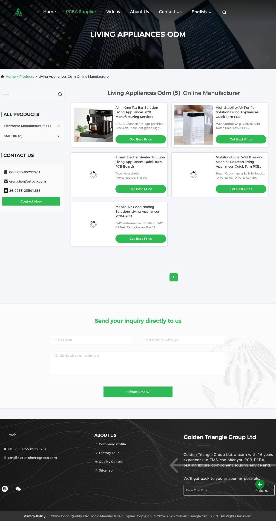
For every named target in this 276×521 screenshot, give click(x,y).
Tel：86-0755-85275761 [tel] (25, 449)
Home (49, 11)
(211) (27, 126)
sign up (261, 490)
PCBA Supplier (81, 11)
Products (26, 76)
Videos (113, 11)
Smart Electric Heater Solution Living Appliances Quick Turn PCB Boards (140, 162)
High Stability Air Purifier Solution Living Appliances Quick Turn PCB (237, 112)
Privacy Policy (34, 516)
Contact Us (170, 11)
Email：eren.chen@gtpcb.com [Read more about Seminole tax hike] (30, 458)
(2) (13, 136)
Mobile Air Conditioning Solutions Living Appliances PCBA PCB (137, 211)
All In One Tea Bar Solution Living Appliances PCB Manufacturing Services (136, 112)
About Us (139, 11)
